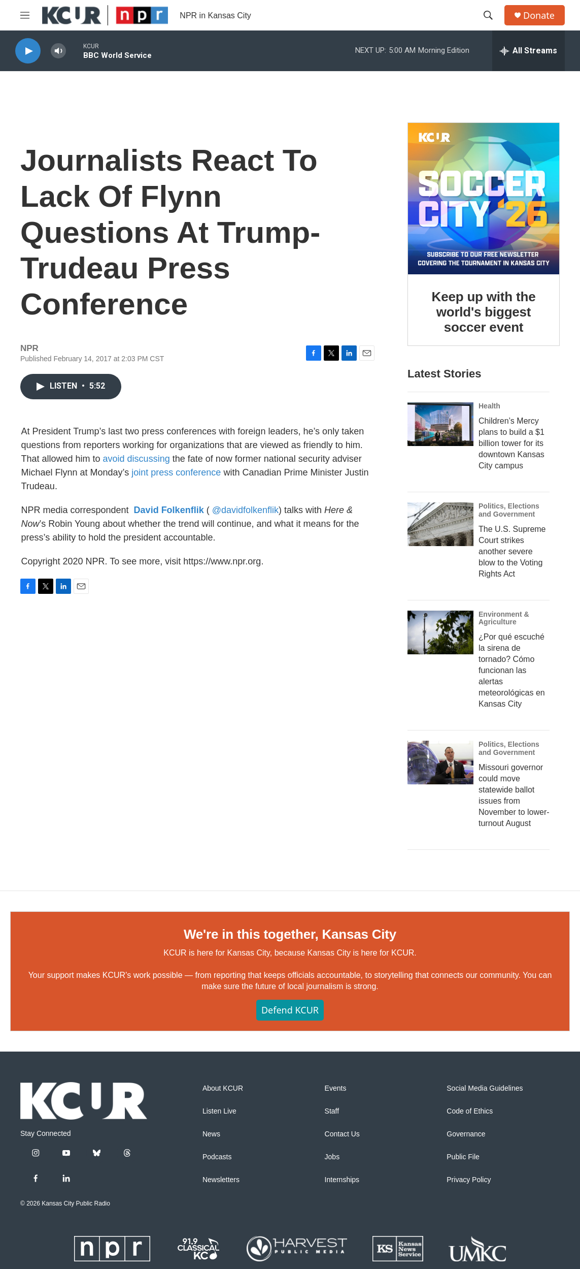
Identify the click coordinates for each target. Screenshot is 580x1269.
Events (336, 1088)
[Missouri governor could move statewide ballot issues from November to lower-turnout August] (440, 762)
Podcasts (217, 1157)
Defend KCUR (290, 1010)
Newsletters (221, 1180)
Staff (332, 1111)
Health (489, 406)
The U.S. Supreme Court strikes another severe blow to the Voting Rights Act (512, 551)
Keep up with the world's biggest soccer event (484, 312)
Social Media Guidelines (485, 1088)
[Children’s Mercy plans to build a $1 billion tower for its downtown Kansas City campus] (440, 424)
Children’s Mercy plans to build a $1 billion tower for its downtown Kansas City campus (511, 443)
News (211, 1134)
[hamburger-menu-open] (25, 15)
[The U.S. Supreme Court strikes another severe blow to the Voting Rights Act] (440, 524)
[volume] (58, 51)
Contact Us (342, 1134)
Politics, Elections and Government (509, 510)
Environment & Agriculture (504, 618)
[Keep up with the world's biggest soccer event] (483, 198)
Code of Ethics (470, 1111)
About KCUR (222, 1088)
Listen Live (219, 1111)
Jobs (332, 1157)
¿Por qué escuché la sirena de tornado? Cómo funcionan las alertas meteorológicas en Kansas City (512, 670)
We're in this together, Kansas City (290, 934)
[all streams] (528, 50)
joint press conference (176, 472)
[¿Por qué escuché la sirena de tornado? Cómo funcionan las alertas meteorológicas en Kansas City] (440, 632)
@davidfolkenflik (245, 510)
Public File (463, 1157)
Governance (466, 1134)
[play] (28, 51)
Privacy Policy (469, 1180)
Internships (342, 1180)
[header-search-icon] (488, 15)
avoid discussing (136, 459)
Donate (539, 15)
